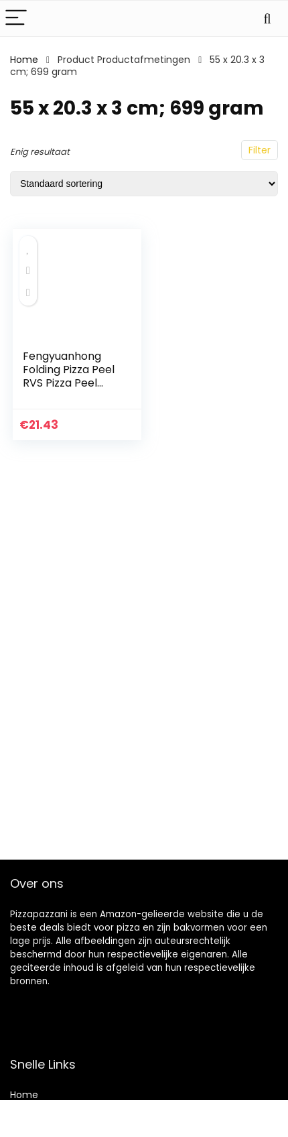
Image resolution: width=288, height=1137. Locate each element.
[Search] (267, 18)
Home (24, 59)
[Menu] (16, 18)
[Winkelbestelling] (144, 183)
